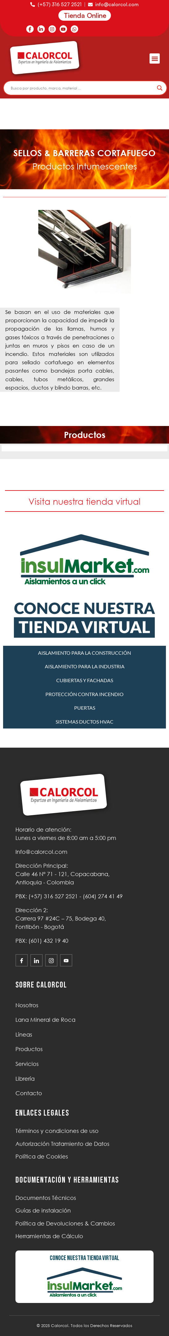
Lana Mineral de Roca (45, 1019)
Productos (29, 1049)
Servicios (27, 1063)
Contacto (28, 1093)
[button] (155, 58)
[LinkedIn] (36, 960)
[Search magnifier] (159, 88)
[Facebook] (21, 960)
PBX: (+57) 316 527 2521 (46, 896)
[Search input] (82, 88)
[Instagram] (51, 960)
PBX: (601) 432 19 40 (41, 940)
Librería (25, 1078)
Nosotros (26, 1005)
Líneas (23, 1034)
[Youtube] (66, 960)
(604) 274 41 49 (103, 896)
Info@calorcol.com (41, 851)
